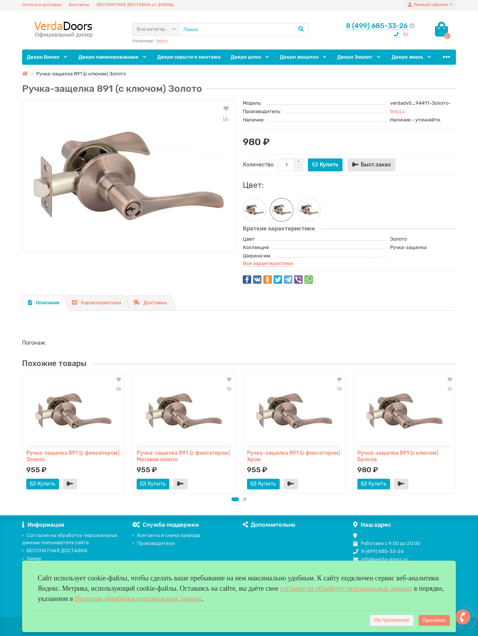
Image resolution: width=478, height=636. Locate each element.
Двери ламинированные (112, 57)
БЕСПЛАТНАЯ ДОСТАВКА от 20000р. (136, 4)
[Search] (244, 29)
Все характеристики (268, 263)
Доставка (150, 302)
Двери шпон (250, 57)
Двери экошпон (303, 57)
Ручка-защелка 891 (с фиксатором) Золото (73, 456)
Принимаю (434, 620)
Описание (44, 302)
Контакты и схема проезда (166, 535)
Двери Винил (47, 57)
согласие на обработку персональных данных (346, 588)
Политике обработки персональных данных (138, 598)
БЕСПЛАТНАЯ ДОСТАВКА (55, 550)
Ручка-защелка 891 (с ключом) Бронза (397, 456)
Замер (31, 558)
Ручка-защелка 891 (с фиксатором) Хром (293, 456)
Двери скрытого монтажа (188, 57)
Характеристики (96, 302)
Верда (397, 111)
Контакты (79, 4)
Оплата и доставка (41, 4)
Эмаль (161, 40)
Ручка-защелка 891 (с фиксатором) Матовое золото (183, 456)
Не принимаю (391, 620)
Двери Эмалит (359, 57)
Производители (153, 543)
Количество (258, 164)
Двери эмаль (412, 57)
